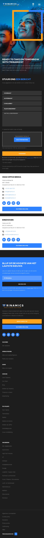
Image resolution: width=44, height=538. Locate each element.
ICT (3, 457)
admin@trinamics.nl (10, 195)
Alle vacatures (6, 345)
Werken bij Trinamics (8, 388)
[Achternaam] (22, 98)
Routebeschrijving (22, 209)
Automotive (5, 450)
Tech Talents (5, 410)
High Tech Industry (7, 453)
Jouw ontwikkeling (7, 432)
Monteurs (5, 498)
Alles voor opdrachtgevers (9, 355)
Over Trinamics (6, 377)
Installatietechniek (7, 464)
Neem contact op (22, 321)
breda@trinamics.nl (10, 198)
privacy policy (30, 157)
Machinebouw (6, 487)
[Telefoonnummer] (22, 108)
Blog (3, 385)
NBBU (3, 530)
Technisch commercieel (8, 476)
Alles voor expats (7, 368)
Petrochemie (5, 494)
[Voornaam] (22, 93)
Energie (4, 468)
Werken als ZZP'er (7, 425)
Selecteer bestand (22, 139)
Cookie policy (6, 517)
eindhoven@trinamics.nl (11, 234)
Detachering (5, 396)
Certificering (5, 526)
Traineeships (5, 413)
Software (4, 461)
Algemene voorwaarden (9, 513)
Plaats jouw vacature (7, 359)
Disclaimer (5, 520)
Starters (4, 417)
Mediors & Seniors (7, 421)
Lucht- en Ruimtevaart (8, 483)
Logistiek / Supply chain (8, 472)
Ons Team (5, 381)
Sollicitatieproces (7, 428)
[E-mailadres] (22, 103)
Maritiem (4, 490)
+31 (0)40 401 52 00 (10, 231)
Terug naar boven (9, 534)
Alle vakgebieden (7, 446)
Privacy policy (6, 523)
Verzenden (22, 153)
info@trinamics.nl (10, 191)
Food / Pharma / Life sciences (10, 479)
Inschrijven (22, 284)
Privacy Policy (30, 166)
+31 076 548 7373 (10, 188)
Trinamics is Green (7, 392)
